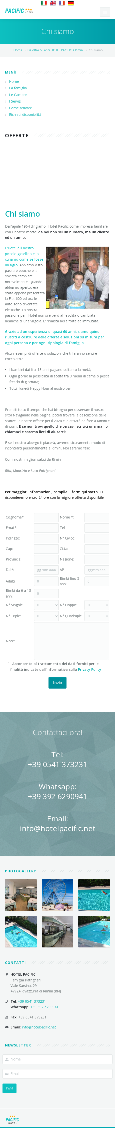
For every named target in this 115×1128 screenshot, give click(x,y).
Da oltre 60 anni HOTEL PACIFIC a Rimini (55, 50)
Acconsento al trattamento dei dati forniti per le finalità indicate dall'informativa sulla (53, 666)
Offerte (16, 135)
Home (18, 50)
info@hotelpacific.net (58, 828)
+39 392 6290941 (57, 796)
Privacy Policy (89, 669)
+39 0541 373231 (57, 764)
